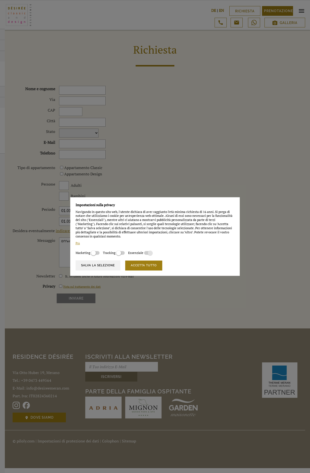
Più (78, 243)
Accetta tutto (144, 265)
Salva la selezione (98, 265)
